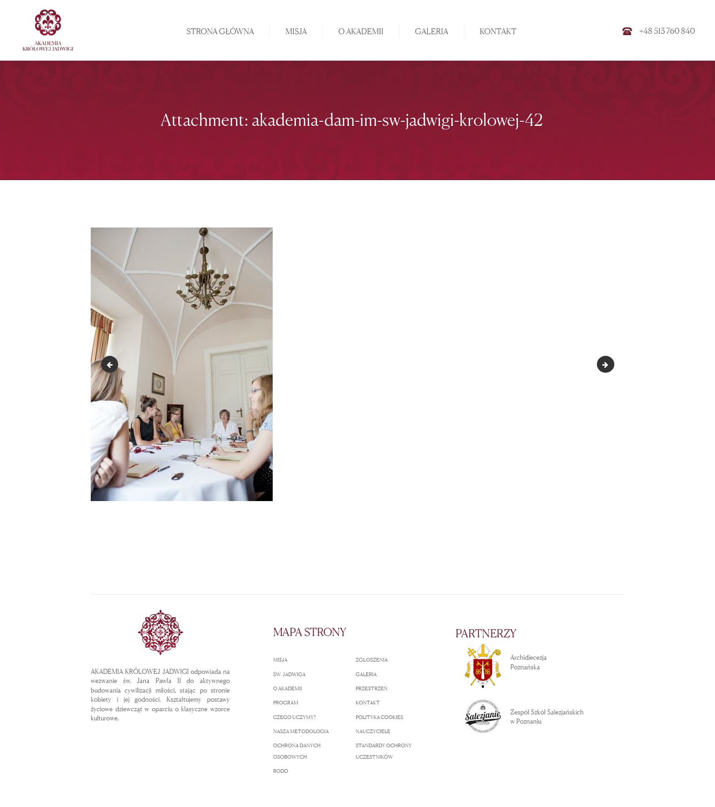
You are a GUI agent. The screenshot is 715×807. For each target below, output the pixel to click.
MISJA (280, 660)
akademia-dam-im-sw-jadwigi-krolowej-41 (111, 364)
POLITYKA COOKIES (379, 717)
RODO (280, 771)
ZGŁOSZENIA (372, 660)
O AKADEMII (287, 688)
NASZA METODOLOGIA (301, 731)
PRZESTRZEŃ (372, 688)
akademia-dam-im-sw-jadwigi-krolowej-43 (610, 364)
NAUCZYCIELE (373, 731)
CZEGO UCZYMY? (294, 717)
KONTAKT (368, 702)
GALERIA (366, 674)
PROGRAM (285, 702)
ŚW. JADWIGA (289, 674)
